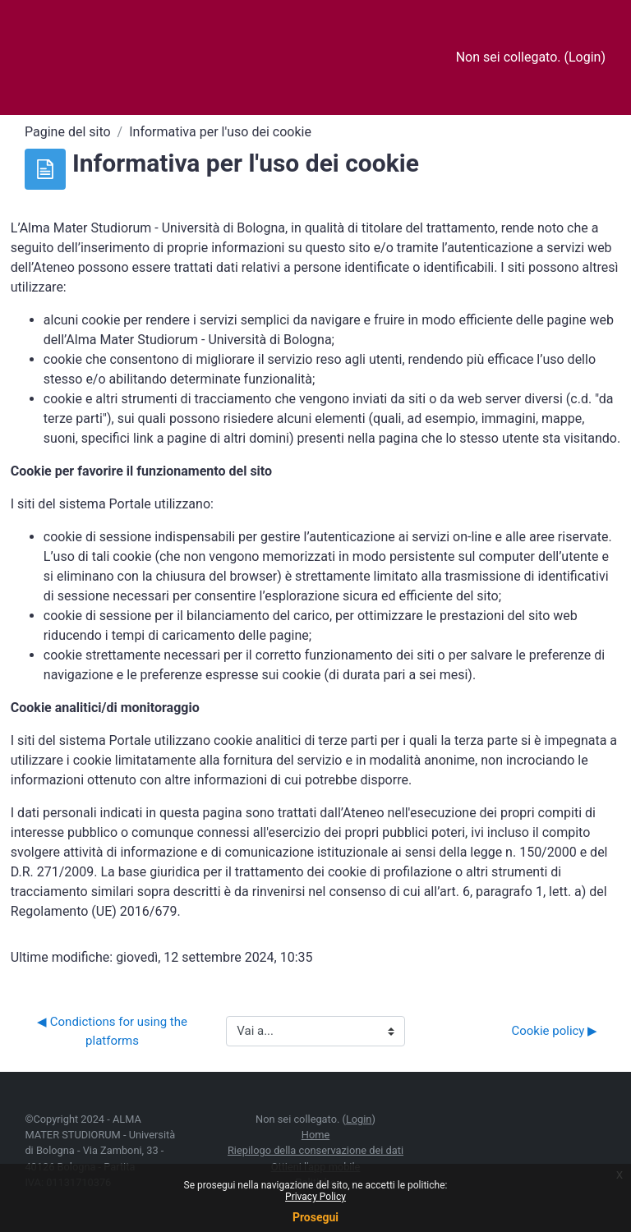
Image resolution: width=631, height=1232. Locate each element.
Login (585, 57)
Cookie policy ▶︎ (554, 1030)
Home (315, 1135)
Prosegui (315, 1217)
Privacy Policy (315, 1196)
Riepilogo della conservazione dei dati (315, 1150)
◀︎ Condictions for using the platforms (114, 1031)
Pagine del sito (68, 132)
